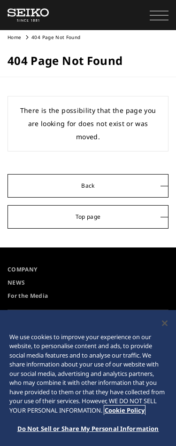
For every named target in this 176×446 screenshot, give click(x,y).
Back (87, 186)
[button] (159, 15)
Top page (88, 217)
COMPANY (22, 269)
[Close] (164, 323)
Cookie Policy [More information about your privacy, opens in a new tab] (125, 410)
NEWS (16, 283)
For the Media (28, 296)
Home (14, 37)
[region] (88, 378)
